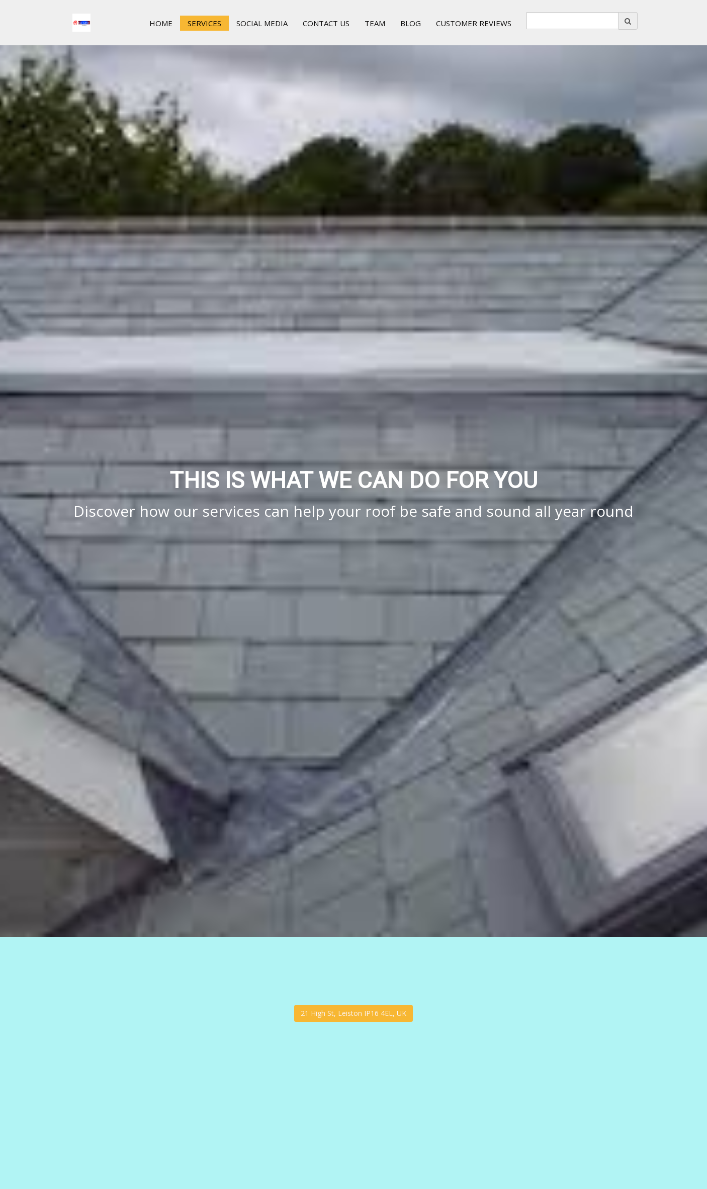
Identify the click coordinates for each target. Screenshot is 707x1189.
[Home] (81, 22)
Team (375, 23)
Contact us (326, 23)
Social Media (262, 23)
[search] (572, 20)
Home (160, 23)
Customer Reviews (473, 23)
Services (204, 23)
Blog (410, 23)
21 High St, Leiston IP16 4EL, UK (353, 1013)
